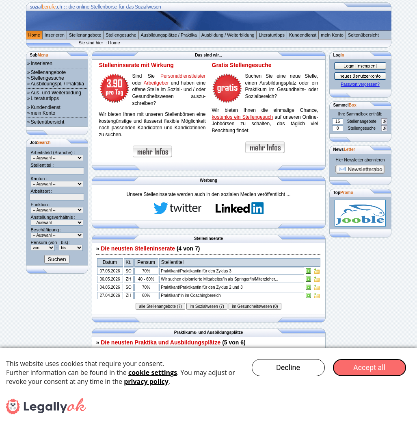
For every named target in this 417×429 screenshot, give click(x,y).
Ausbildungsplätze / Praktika (169, 35)
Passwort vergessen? (360, 84)
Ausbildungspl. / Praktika (57, 84)
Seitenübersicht (363, 35)
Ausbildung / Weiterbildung (228, 35)
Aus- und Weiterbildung (56, 93)
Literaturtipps (272, 35)
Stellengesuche (121, 35)
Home (34, 35)
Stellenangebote (85, 35)
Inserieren (55, 35)
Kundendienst (302, 35)
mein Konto (332, 35)
